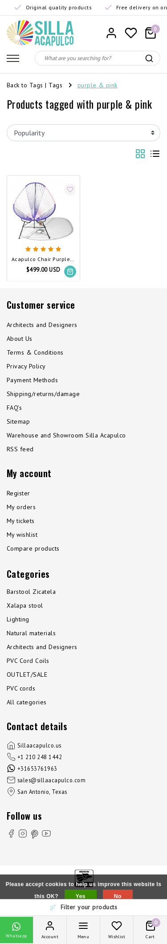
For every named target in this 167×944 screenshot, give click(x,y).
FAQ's (14, 408)
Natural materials (31, 633)
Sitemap (18, 421)
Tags (55, 85)
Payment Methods (32, 380)
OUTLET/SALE (27, 674)
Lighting (18, 619)
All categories (27, 702)
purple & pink (97, 85)
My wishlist (22, 535)
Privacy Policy (26, 366)
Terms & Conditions (35, 352)
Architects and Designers (42, 325)
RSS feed (20, 449)
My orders (21, 507)
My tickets (21, 521)
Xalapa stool (25, 605)
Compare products (33, 548)
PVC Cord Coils (28, 661)
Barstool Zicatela (31, 592)
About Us (20, 339)
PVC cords (21, 688)
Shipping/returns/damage (43, 394)
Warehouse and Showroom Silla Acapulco (66, 435)
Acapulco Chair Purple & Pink (43, 259)
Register (18, 493)
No (118, 896)
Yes (81, 896)
